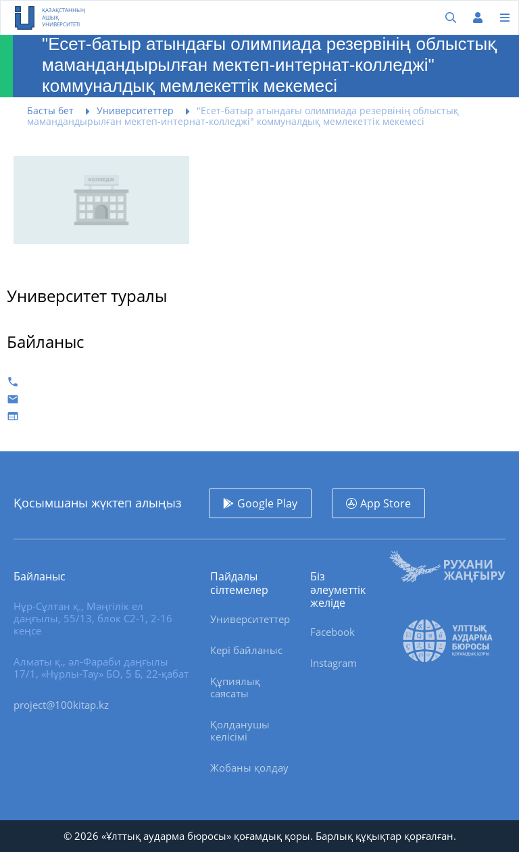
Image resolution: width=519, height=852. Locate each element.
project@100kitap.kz (61, 704)
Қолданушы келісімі (240, 730)
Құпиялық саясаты (235, 687)
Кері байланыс (246, 650)
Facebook (332, 631)
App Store (385, 503)
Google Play (267, 503)
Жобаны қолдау (249, 767)
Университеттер (250, 619)
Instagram (333, 663)
